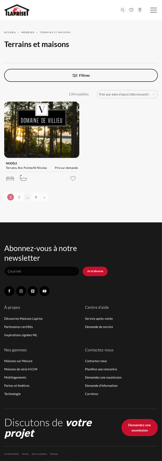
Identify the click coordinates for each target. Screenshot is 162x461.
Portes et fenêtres (17, 385)
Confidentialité (11, 454)
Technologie (12, 394)
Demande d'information (101, 385)
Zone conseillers (39, 454)
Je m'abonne (95, 271)
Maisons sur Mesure (18, 361)
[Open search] (123, 10)
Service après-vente (99, 318)
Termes (25, 454)
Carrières (91, 394)
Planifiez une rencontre (101, 369)
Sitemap (54, 454)
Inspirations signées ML (20, 335)
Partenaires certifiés (18, 327)
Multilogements (15, 377)
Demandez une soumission (103, 377)
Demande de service (99, 327)
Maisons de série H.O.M (20, 369)
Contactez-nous (96, 361)
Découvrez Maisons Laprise (23, 318)
